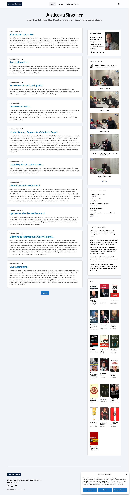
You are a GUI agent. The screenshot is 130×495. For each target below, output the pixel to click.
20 (22, 59)
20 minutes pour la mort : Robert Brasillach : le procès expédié (94, 375)
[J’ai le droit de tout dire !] (104, 364)
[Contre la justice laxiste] (104, 341)
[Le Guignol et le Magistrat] (114, 391)
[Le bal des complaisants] (114, 341)
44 (22, 82)
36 (22, 263)
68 (22, 161)
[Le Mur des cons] (114, 290)
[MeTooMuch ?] (104, 290)
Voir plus (45, 293)
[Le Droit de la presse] (94, 414)
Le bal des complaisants (113, 350)
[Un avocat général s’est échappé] (104, 413)
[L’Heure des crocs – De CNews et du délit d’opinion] (94, 291)
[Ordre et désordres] (114, 316)
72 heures (92, 349)
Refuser (105, 490)
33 (22, 233)
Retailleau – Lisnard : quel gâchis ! (100, 203)
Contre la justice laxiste (104, 350)
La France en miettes (113, 374)
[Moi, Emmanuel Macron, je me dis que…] (94, 316)
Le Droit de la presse (93, 423)
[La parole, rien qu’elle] (104, 316)
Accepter (90, 490)
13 (22, 103)
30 (22, 129)
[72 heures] (94, 341)
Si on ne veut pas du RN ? (97, 194)
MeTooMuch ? (103, 299)
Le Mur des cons (114, 300)
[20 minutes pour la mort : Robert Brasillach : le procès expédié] (94, 365)
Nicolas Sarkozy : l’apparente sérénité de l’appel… (102, 213)
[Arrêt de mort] (104, 390)
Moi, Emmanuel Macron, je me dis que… (93, 326)
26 (21, 31)
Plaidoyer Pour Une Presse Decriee (114, 423)
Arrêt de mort (103, 399)
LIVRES (92, 281)
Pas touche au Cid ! (95, 199)
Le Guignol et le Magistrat (114, 399)
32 (22, 182)
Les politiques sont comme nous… (106, 247)
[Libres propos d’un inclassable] (94, 439)
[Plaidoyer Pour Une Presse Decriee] (114, 414)
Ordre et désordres (113, 325)
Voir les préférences (120, 490)
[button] (126, 474)
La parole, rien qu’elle (103, 325)
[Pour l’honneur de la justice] (94, 391)
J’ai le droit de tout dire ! (103, 374)
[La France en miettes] (114, 365)
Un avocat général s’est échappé (103, 423)
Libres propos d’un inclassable (94, 447)
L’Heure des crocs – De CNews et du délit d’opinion (93, 301)
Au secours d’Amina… (96, 208)
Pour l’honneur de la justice (93, 399)
